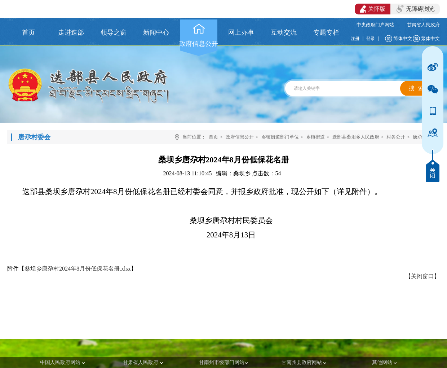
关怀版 (372, 9)
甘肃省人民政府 (423, 24)
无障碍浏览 (416, 9)
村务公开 (395, 137)
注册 (355, 38)
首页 (213, 137)
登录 (370, 38)
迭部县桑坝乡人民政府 (355, 137)
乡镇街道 (315, 137)
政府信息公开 (240, 137)
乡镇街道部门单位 (280, 137)
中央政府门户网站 (375, 24)
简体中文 (402, 38)
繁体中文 (430, 38)
